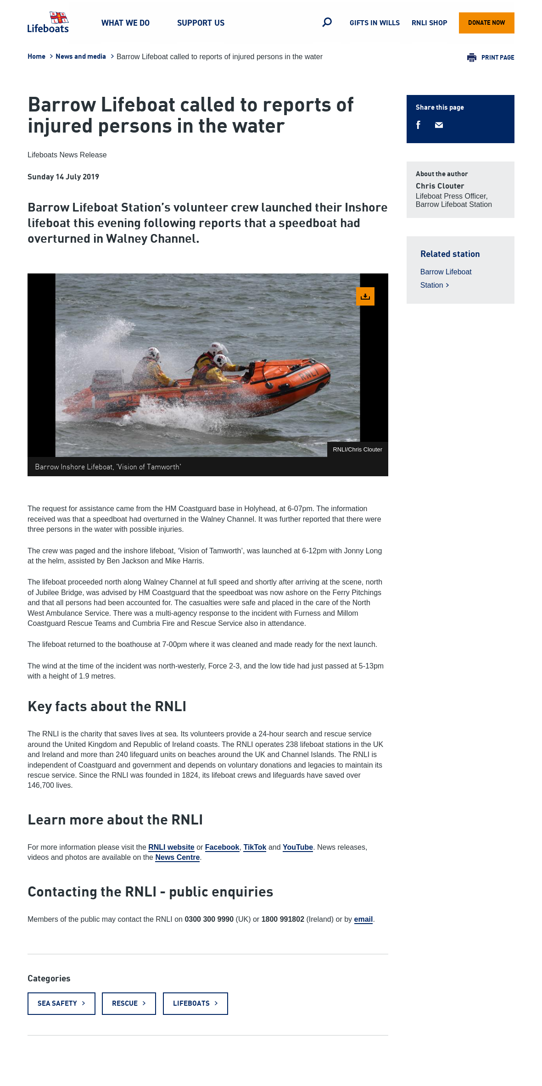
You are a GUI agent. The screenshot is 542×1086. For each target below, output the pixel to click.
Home (36, 56)
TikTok (254, 847)
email (363, 919)
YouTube (298, 847)
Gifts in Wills (375, 23)
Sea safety (57, 1003)
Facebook (222, 847)
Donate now (486, 23)
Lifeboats (191, 1003)
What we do (125, 22)
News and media (81, 56)
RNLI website (171, 847)
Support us (200, 22)
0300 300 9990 (209, 919)
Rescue (125, 1003)
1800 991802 (283, 919)
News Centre (177, 857)
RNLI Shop (429, 23)
